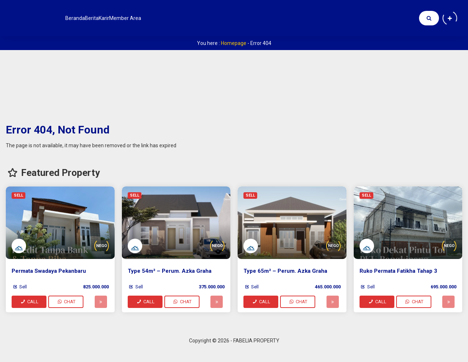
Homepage (233, 43)
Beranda (80, 18)
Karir (131, 18)
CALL (29, 301)
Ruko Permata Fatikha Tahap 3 (398, 271)
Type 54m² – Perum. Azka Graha (170, 271)
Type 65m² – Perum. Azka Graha (285, 271)
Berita (108, 18)
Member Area (164, 18)
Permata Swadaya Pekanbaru (49, 271)
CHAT (65, 301)
